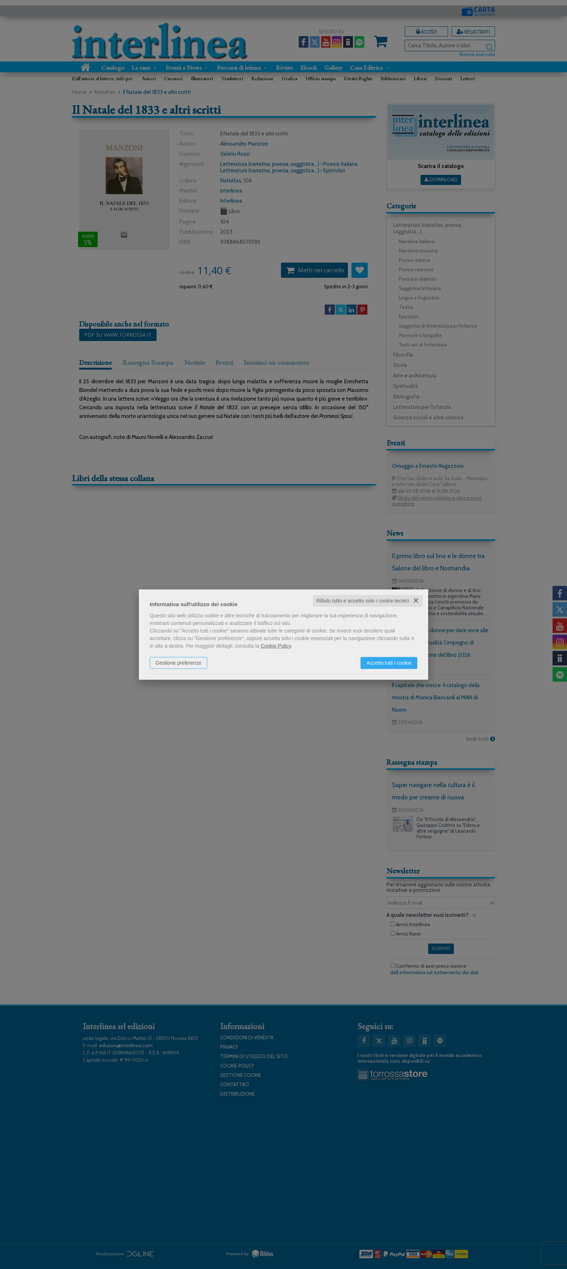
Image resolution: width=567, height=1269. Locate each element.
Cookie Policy (276, 646)
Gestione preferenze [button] (178, 663)
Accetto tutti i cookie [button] (389, 663)
